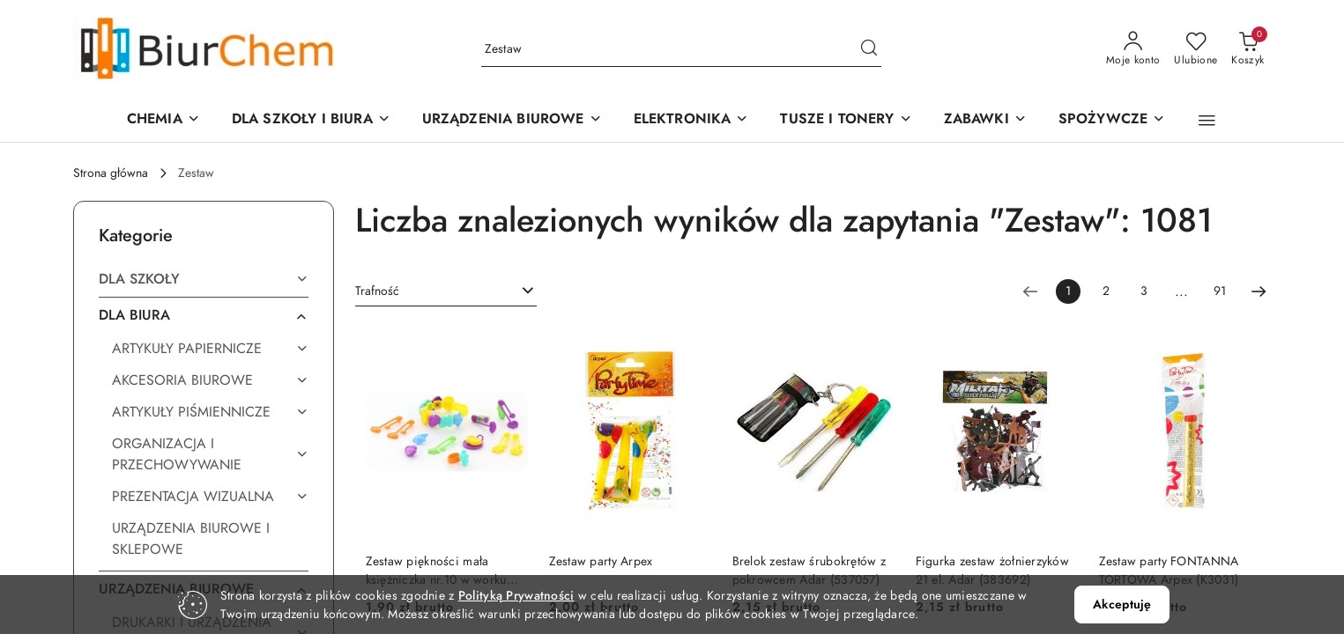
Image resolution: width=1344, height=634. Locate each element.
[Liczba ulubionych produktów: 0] (1195, 49)
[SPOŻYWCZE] (1111, 120)
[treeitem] (203, 279)
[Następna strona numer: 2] (1258, 291)
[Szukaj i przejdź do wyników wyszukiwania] (869, 49)
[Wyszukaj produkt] (681, 49)
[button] (512, 120)
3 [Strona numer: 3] (1143, 291)
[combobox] (446, 291)
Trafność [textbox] (377, 291)
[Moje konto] (1133, 49)
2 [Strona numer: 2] (1106, 291)
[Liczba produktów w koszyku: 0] (1247, 49)
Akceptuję (1122, 604)
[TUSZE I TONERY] (845, 120)
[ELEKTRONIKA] (691, 120)
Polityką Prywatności (516, 595)
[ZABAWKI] (985, 120)
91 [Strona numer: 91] (1220, 291)
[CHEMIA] (163, 120)
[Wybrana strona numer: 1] (1068, 291)
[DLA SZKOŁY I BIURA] (311, 120)
